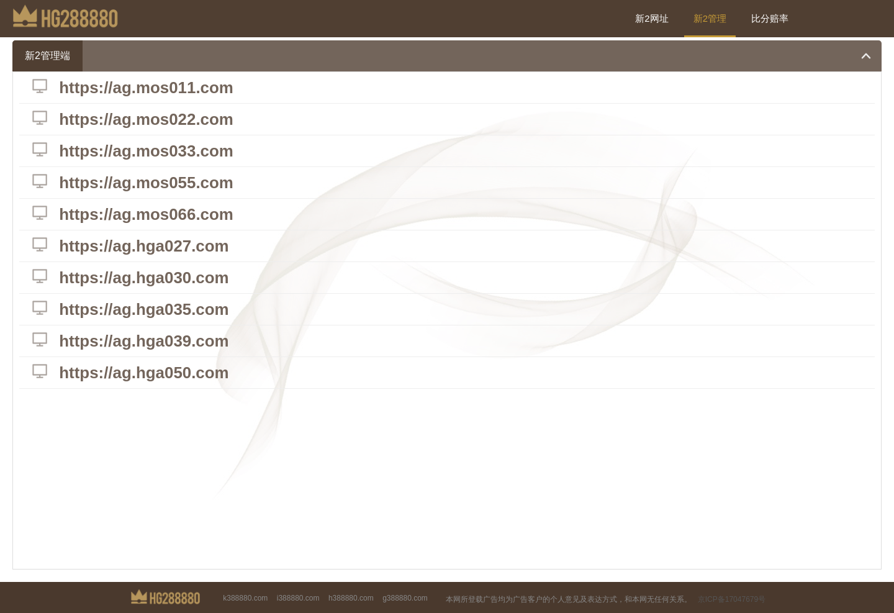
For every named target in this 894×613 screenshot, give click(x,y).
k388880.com (245, 598)
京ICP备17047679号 (731, 599)
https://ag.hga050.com (145, 372)
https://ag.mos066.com (147, 214)
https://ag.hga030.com (145, 277)
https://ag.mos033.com (147, 151)
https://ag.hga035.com (145, 309)
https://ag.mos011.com (147, 87)
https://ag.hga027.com (145, 246)
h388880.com (351, 598)
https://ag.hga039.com (145, 341)
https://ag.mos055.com (147, 182)
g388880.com (405, 598)
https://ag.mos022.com (147, 119)
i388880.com (298, 598)
